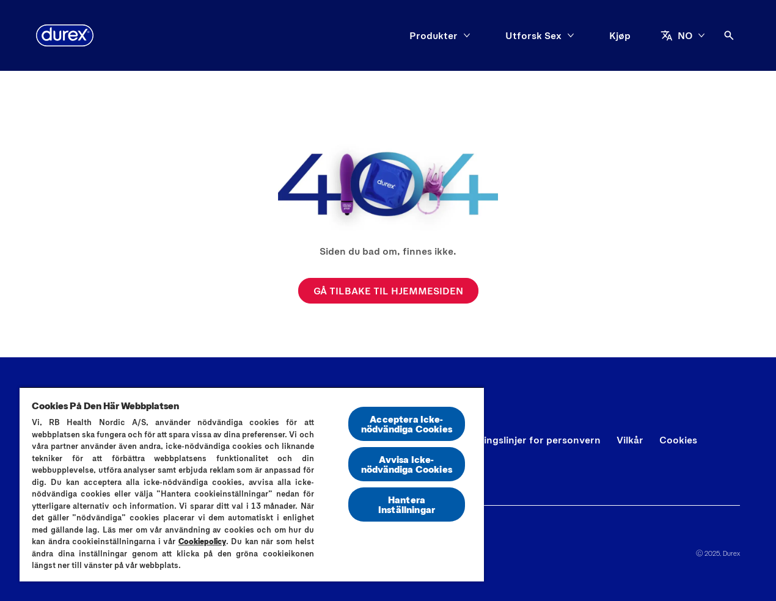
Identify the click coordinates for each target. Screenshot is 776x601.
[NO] (683, 35)
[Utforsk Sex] (533, 35)
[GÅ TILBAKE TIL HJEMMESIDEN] (388, 291)
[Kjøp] (620, 35)
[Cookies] (678, 440)
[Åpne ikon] (729, 35)
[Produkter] (433, 35)
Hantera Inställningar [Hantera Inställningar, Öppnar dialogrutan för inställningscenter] (406, 504)
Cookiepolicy (202, 541)
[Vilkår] (630, 440)
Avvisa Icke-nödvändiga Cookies (406, 464)
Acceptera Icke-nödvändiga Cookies (406, 423)
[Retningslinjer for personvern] (531, 440)
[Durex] (64, 35)
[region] (252, 484)
